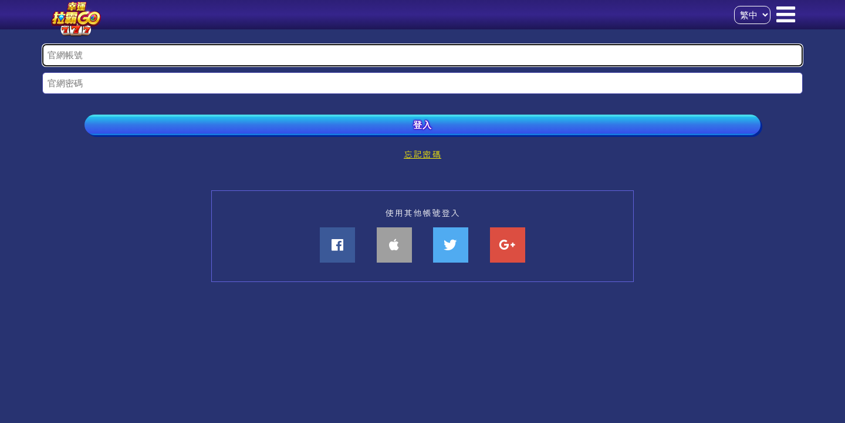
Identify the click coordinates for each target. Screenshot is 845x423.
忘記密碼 (422, 153)
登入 (422, 125)
